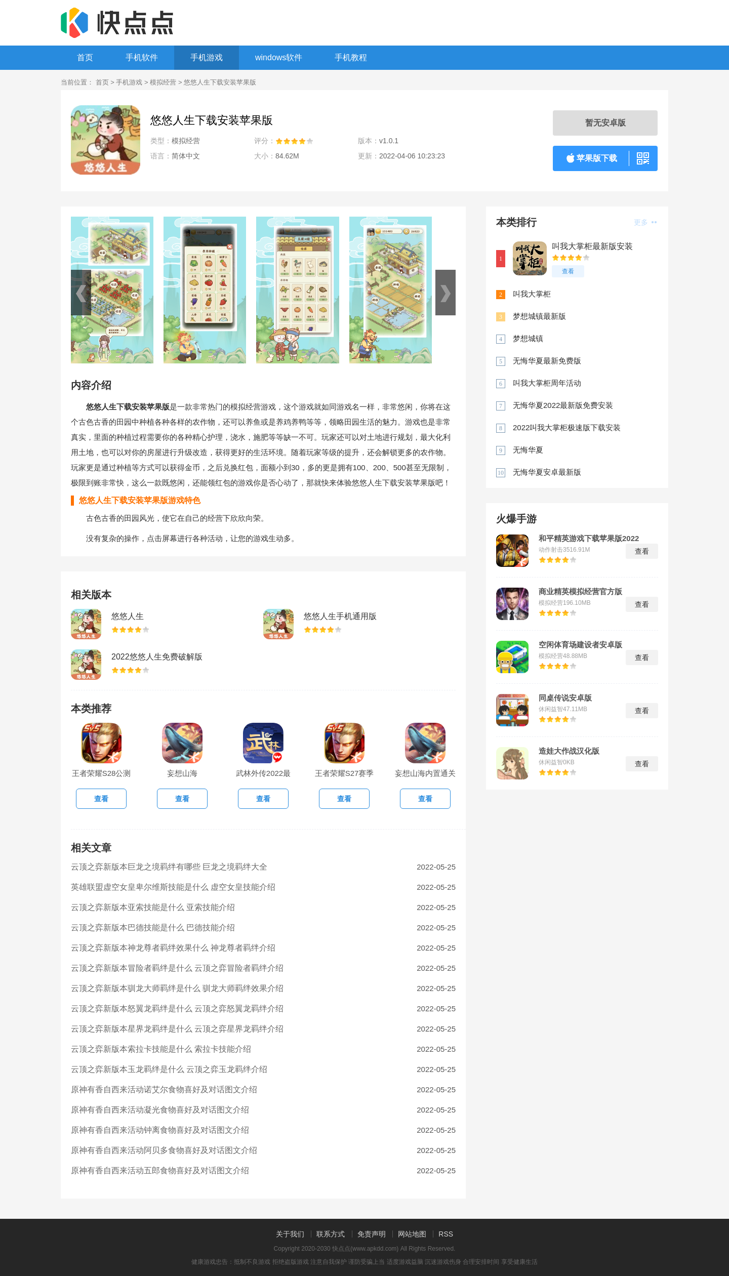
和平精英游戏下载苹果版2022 (589, 538)
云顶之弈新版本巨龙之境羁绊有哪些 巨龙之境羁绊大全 (169, 866)
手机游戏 (206, 57)
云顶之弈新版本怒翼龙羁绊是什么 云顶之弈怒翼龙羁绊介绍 (177, 1008)
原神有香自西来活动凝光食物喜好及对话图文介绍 (160, 1109)
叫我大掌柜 (532, 294)
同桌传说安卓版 (565, 698)
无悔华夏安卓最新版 (547, 472)
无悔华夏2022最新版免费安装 (563, 405)
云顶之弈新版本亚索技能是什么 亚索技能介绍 (153, 907)
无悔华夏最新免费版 (547, 360)
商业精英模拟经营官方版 (580, 592)
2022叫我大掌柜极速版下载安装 (567, 427)
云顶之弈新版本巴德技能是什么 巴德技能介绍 (153, 927)
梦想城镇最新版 (539, 316)
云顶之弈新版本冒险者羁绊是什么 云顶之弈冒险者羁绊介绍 (177, 968)
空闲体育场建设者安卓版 (580, 645)
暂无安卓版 (605, 122)
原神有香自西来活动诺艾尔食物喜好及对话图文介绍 (164, 1089)
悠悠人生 (127, 616)
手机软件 (142, 57)
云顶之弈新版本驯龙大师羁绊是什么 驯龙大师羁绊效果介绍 (177, 988)
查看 (568, 271)
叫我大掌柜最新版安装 (592, 246)
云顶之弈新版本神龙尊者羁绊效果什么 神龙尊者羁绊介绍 (173, 947)
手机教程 (351, 57)
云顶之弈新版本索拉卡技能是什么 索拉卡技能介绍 (161, 1049)
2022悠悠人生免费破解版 (156, 656)
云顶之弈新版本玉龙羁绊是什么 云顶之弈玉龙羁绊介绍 (169, 1069)
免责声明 (371, 1234)
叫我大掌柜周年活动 (547, 383)
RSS (445, 1234)
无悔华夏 (528, 449)
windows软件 (278, 57)
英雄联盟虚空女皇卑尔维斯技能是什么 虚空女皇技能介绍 (173, 887)
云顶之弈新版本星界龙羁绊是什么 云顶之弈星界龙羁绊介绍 (177, 1028)
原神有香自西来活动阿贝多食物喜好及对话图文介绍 (164, 1150)
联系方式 (330, 1234)
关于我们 (290, 1234)
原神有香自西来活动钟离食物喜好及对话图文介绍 (160, 1130)
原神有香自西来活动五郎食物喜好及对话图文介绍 (160, 1170)
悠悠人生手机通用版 (340, 616)
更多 (645, 222)
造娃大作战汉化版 (569, 751)
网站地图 (412, 1234)
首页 (85, 57)
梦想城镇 (528, 338)
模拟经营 (163, 82)
